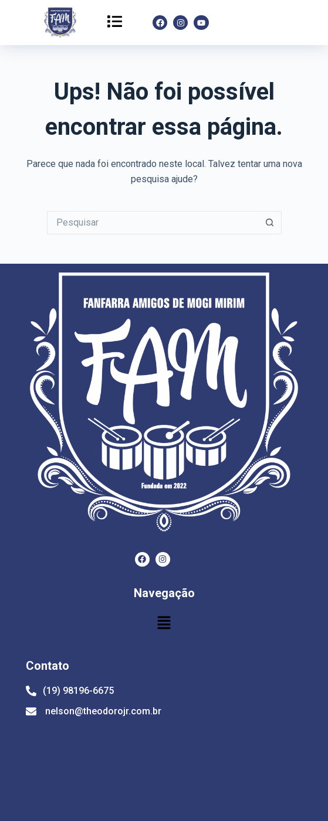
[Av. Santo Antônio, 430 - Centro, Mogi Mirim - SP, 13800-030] (158, 770)
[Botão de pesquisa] (270, 222)
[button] (114, 22)
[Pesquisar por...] (152, 222)
